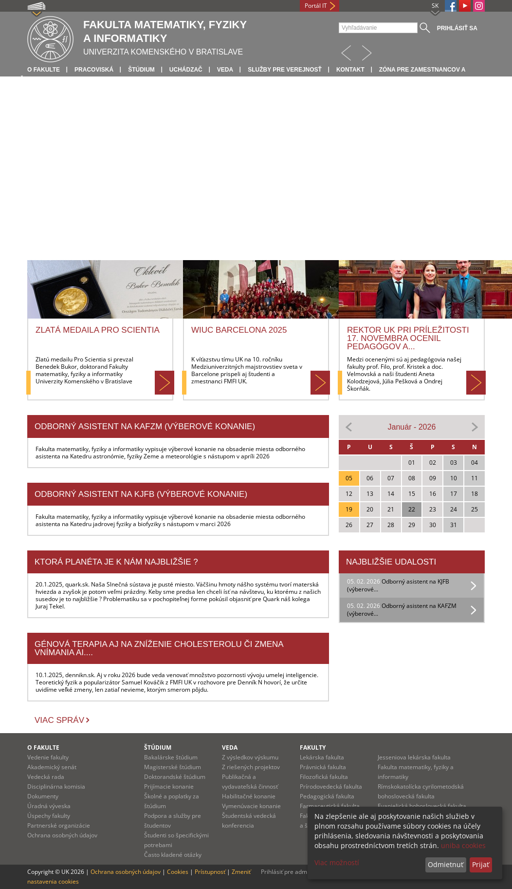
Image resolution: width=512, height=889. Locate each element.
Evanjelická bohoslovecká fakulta (422, 806)
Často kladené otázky (172, 855)
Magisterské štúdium (172, 767)
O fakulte (43, 69)
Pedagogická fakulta (327, 796)
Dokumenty (42, 796)
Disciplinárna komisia (56, 786)
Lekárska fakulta (322, 757)
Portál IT (316, 5)
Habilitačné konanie (248, 796)
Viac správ (59, 720)
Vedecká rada (45, 777)
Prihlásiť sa (457, 28)
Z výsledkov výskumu (250, 757)
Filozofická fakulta (324, 777)
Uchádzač (185, 69)
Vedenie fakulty (48, 757)
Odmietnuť (445, 864)
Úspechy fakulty (48, 816)
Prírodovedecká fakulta (331, 786)
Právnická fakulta (323, 767)
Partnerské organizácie (58, 825)
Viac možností (336, 862)
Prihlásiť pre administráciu (296, 872)
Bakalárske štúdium (171, 757)
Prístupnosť (210, 872)
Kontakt (350, 69)
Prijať (480, 864)
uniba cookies (463, 845)
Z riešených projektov (251, 767)
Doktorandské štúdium (174, 777)
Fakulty (313, 747)
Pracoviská (93, 69)
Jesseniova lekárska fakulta (414, 757)
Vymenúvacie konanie (251, 806)
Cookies (177, 872)
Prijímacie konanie (169, 786)
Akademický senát (51, 767)
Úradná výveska (49, 806)
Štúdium (141, 69)
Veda (225, 69)
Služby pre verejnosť (285, 69)
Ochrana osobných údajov (62, 835)
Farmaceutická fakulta (330, 806)
